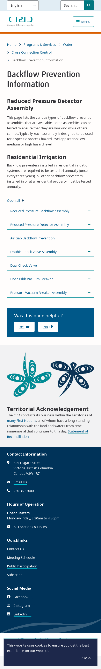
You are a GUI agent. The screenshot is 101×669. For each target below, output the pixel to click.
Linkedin (22, 614)
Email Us (20, 482)
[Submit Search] (89, 5)
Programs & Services (39, 44)
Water (67, 44)
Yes (21, 327)
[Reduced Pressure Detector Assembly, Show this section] (50, 224)
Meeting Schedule (21, 557)
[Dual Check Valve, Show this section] (50, 265)
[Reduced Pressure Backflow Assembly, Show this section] (50, 211)
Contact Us (15, 549)
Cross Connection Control (32, 52)
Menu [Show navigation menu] (85, 21)
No (45, 327)
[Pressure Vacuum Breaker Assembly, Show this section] (50, 292)
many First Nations (21, 420)
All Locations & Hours (30, 527)
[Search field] (72, 5)
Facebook (23, 597)
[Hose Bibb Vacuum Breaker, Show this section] (50, 279)
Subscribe (14, 575)
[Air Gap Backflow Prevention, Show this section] (50, 238)
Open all (13, 200)
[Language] (23, 5)
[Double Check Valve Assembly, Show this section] (50, 252)
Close (83, 658)
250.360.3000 (24, 491)
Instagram (24, 605)
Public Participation (22, 566)
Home (11, 44)
